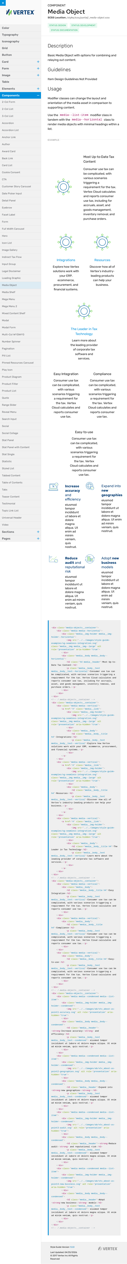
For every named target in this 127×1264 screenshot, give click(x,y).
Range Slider (9, 404)
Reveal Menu (9, 412)
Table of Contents (12, 482)
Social (5, 426)
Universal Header (12, 517)
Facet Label (8, 214)
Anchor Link (9, 137)
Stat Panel (8, 440)
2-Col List (7, 109)
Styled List (8, 468)
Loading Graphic (11, 278)
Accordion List (10, 130)
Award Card (8, 151)
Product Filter (10, 383)
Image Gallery (9, 249)
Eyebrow (7, 207)
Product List (9, 390)
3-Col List (7, 116)
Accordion (8, 123)
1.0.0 (72, 1247)
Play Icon (7, 369)
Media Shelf (8, 292)
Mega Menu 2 (9, 306)
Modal (5, 320)
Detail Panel (9, 200)
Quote (5, 397)
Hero (5, 235)
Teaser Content (11, 496)
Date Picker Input (12, 193)
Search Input (9, 419)
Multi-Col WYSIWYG (13, 334)
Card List (7, 165)
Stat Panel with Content (15, 447)
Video (5, 524)
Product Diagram (11, 376)
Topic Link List (10, 510)
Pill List (6, 355)
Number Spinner (11, 341)
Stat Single (8, 454)
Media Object (9, 285)
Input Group (9, 264)
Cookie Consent (11, 172)
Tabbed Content (11, 475)
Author (6, 144)
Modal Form (9, 327)
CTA (4, 179)
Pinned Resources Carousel (18, 362)
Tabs (4, 489)
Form (5, 221)
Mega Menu (8, 299)
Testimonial (8, 503)
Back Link (7, 158)
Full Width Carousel (13, 228)
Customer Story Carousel (16, 186)
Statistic (7, 461)
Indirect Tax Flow (12, 257)
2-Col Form (8, 101)
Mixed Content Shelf (13, 313)
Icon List (7, 242)
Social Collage (10, 433)
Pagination (8, 348)
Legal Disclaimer (11, 271)
